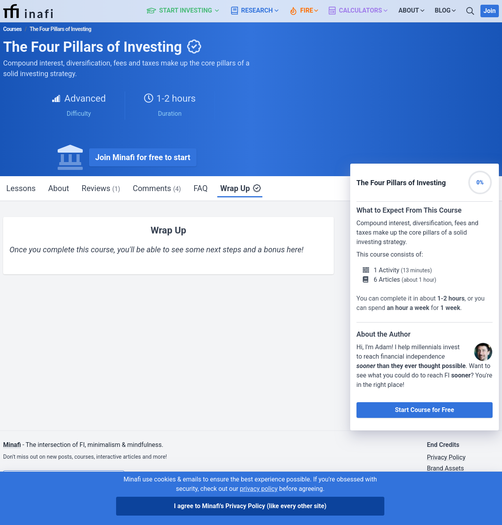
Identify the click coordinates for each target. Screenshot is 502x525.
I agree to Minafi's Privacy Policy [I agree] (250, 506)
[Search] (471, 11)
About (58, 188)
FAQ (200, 188)
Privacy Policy (446, 457)
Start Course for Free (424, 410)
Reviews (101, 188)
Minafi (12, 444)
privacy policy (258, 488)
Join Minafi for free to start (143, 157)
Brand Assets (445, 468)
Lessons (21, 188)
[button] (187, 11)
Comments (157, 188)
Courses (12, 29)
